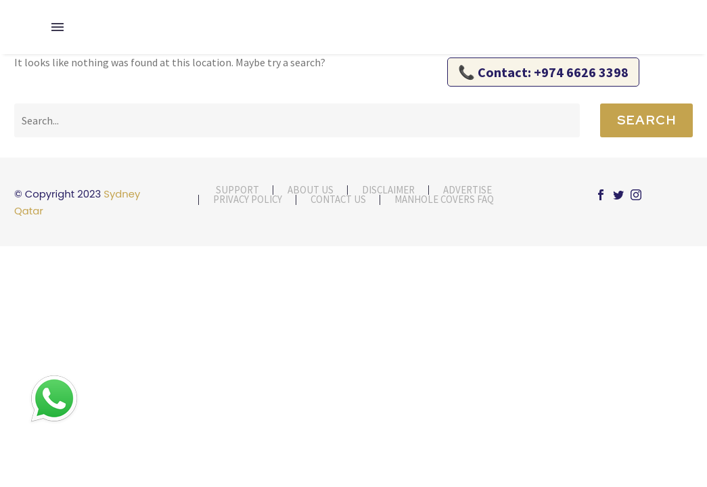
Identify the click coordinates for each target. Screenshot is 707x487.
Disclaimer (388, 190)
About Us (311, 190)
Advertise (467, 190)
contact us (338, 200)
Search (646, 120)
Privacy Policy (247, 200)
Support (237, 190)
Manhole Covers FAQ (444, 200)
